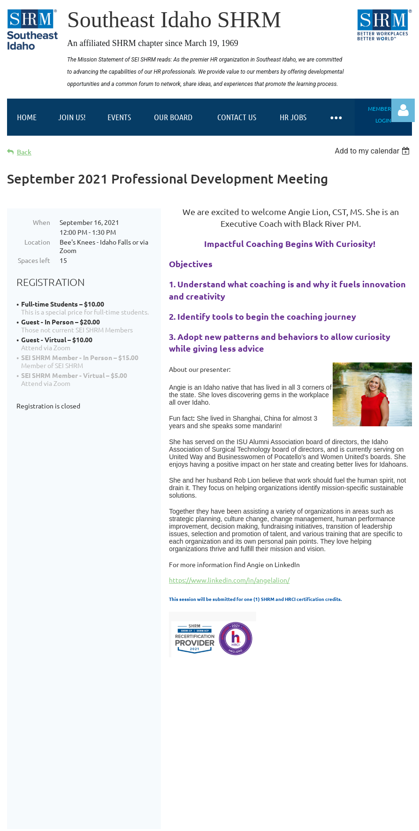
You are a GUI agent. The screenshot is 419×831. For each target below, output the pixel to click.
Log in (403, 110)
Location (37, 242)
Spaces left (34, 260)
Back (24, 151)
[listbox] (373, 151)
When (41, 222)
